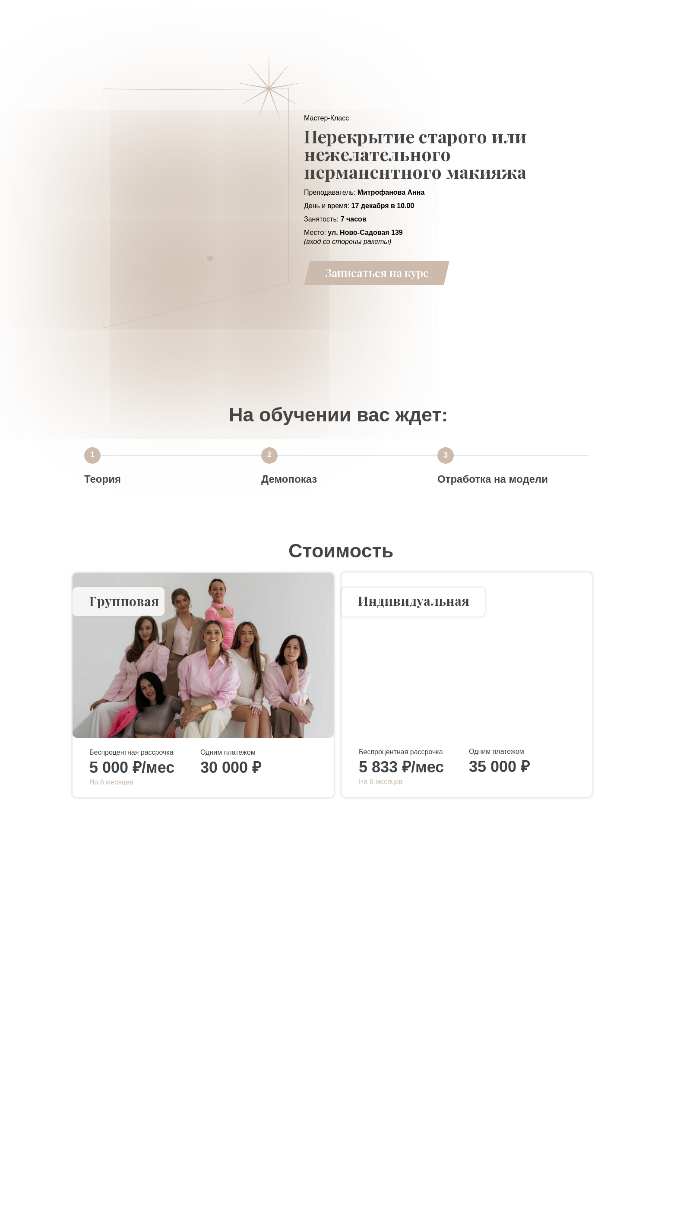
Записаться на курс (377, 272)
